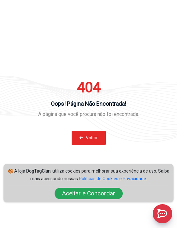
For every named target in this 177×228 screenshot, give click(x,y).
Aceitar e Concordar (88, 193)
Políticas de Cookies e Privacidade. (113, 178)
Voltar (89, 137)
